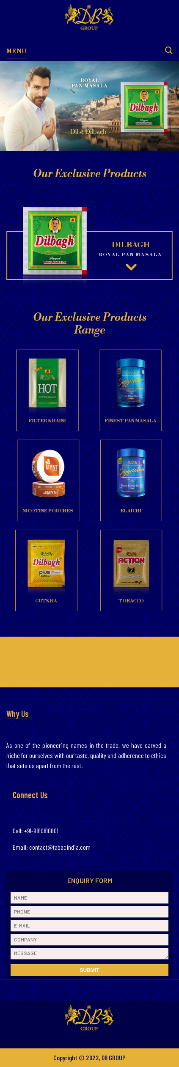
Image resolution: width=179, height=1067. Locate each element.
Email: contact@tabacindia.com (52, 847)
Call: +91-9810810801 (35, 830)
